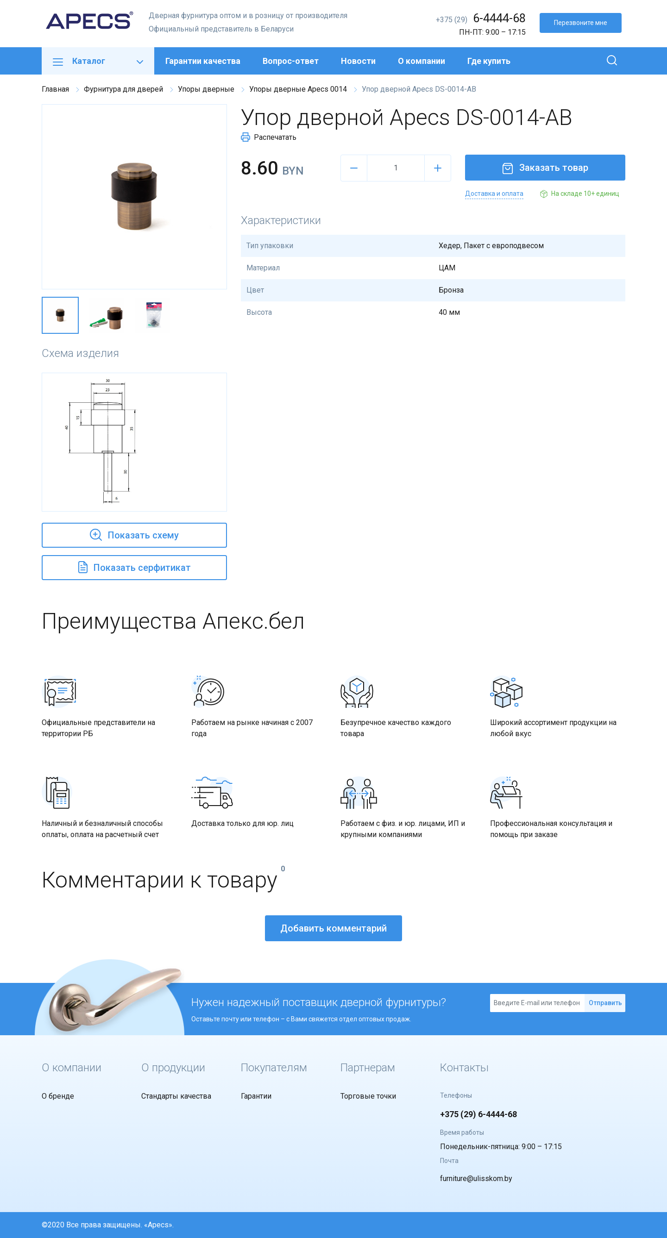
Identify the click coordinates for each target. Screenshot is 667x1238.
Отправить (605, 1003)
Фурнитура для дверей (123, 89)
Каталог (98, 61)
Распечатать (268, 137)
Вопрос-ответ (291, 61)
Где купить (488, 61)
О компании (421, 61)
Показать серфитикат (134, 566)
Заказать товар (545, 168)
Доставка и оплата (494, 193)
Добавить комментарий (333, 928)
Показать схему (134, 534)
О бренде (58, 1096)
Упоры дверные (206, 89)
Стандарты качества (176, 1096)
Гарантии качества (202, 61)
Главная (55, 89)
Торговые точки (368, 1096)
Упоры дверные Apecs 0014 (298, 89)
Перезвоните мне (580, 22)
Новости (358, 61)
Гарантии (256, 1096)
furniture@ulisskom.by (476, 1178)
